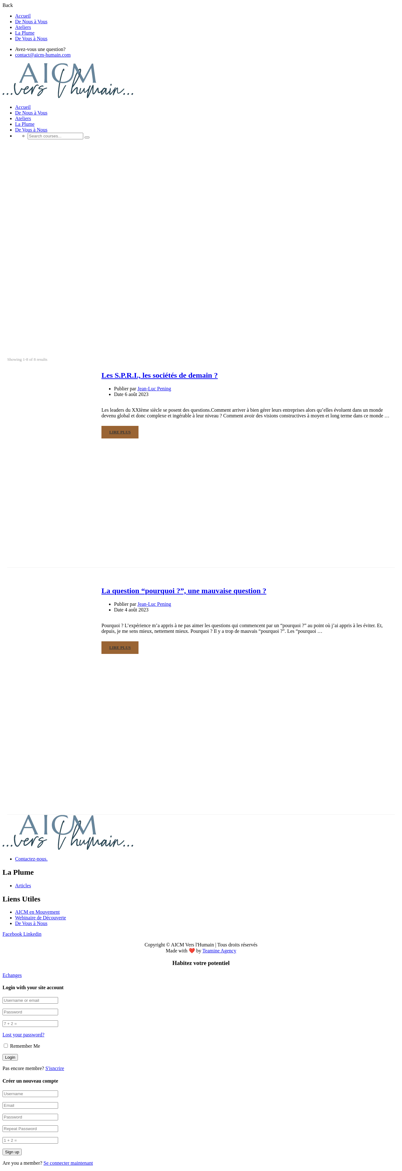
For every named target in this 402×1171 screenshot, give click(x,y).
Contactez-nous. (31, 859)
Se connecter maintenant (68, 1163)
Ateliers (23, 27)
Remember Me (22, 1046)
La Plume (25, 33)
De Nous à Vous (31, 21)
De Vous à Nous (31, 38)
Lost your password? (23, 1034)
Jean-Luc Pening (154, 388)
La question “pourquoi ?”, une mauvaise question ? (183, 591)
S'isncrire (54, 1068)
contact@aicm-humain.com (43, 55)
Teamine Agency (219, 950)
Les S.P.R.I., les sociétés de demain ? (159, 375)
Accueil (23, 16)
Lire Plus (120, 432)
